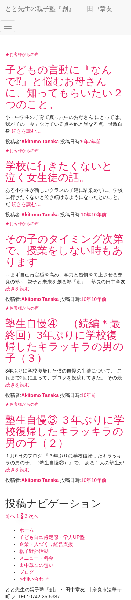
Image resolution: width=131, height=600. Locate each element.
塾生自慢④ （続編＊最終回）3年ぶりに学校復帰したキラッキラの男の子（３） (64, 341)
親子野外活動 (34, 551)
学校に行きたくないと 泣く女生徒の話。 (64, 171)
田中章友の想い (36, 565)
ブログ (26, 572)
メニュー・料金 (36, 558)
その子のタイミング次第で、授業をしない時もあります (64, 250)
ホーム (26, 530)
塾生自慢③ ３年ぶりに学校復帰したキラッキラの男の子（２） (64, 431)
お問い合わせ (34, 579)
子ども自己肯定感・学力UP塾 (52, 537)
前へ (10, 516)
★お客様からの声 (22, 54)
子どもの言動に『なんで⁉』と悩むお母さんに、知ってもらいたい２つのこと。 (64, 87)
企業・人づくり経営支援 (46, 544)
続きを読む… (25, 131)
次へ (33, 516)
